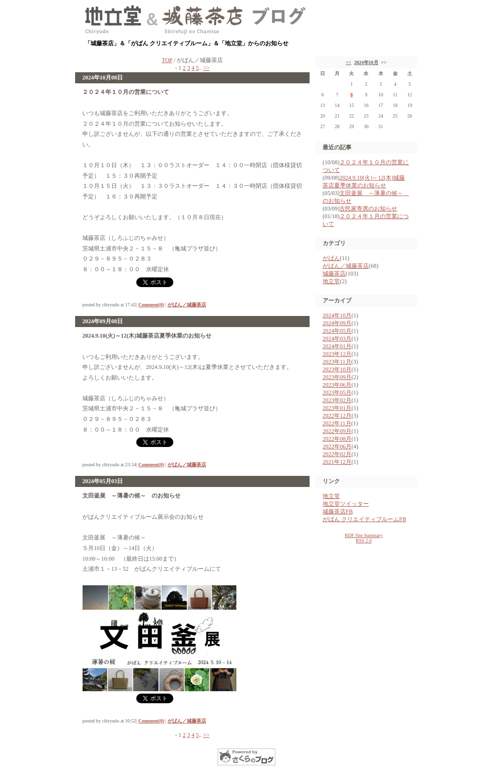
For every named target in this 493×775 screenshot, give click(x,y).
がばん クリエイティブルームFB (364, 519)
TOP (167, 60)
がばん (331, 258)
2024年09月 (337, 323)
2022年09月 (337, 431)
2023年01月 (337, 408)
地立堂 (331, 281)
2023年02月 (337, 400)
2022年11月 (337, 423)
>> (206, 68)
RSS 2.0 (364, 540)
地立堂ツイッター (346, 503)
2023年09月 (337, 377)
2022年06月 (337, 446)
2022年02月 (337, 454)
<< (348, 62)
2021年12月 (337, 462)
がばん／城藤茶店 (187, 304)
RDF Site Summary (364, 535)
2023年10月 (337, 369)
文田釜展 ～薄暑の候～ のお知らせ (131, 495)
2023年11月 (337, 361)
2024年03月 (337, 338)
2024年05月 (337, 331)
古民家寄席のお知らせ (368, 208)
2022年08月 (337, 438)
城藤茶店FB (338, 511)
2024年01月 (337, 346)
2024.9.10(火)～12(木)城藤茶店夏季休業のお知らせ (146, 335)
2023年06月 (337, 384)
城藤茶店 (334, 273)
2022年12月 (337, 415)
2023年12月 (337, 354)
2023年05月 (337, 392)
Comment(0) (151, 304)
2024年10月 (366, 62)
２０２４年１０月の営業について (125, 92)
